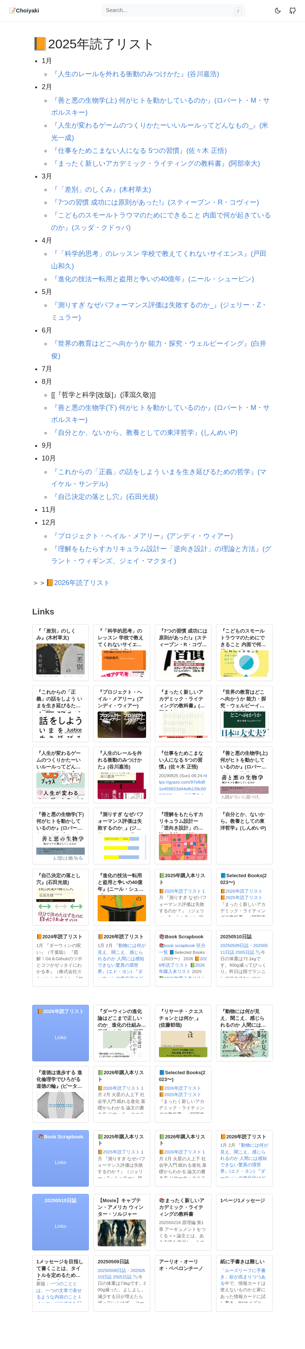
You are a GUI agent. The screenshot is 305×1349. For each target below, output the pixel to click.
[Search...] (173, 10)
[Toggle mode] (278, 10)
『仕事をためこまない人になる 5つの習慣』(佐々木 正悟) (139, 150)
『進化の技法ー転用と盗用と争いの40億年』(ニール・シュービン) (152, 279)
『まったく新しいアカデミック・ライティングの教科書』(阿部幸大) (155, 163)
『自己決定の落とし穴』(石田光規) (104, 496)
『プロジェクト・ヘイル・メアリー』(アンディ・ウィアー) (142, 536)
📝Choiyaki (24, 11)
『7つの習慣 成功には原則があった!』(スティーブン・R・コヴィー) (155, 202)
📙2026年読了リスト (78, 583)
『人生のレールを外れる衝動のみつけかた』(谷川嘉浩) (135, 74)
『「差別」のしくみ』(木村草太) (101, 189)
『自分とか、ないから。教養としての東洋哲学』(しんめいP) (144, 432)
